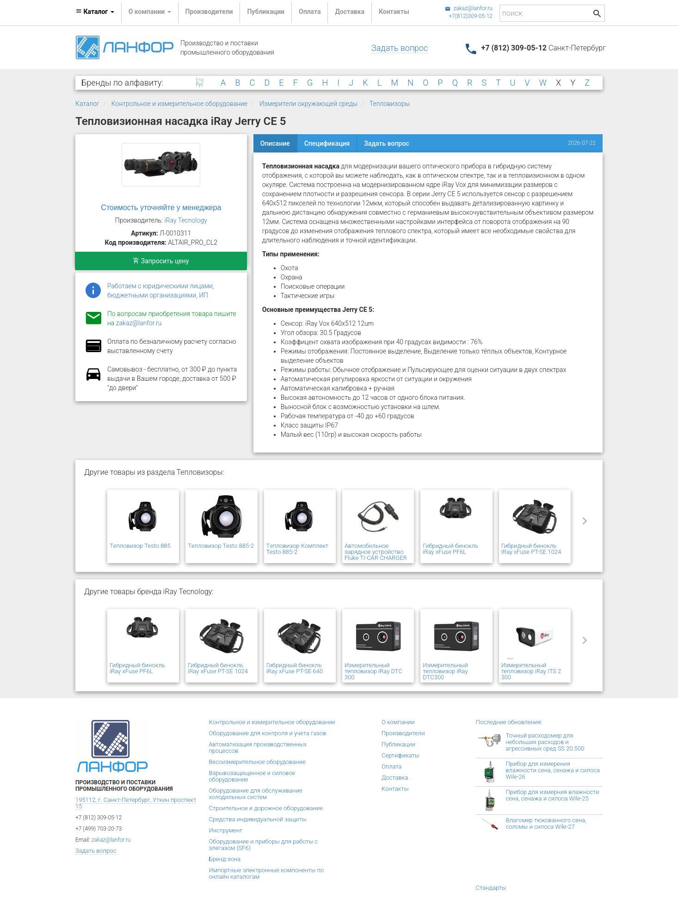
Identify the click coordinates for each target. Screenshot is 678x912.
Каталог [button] (94, 11)
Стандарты (491, 887)
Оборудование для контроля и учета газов (268, 733)
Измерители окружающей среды (308, 103)
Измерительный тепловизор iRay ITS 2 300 (531, 671)
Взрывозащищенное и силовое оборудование (252, 776)
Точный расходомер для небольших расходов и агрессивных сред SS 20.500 (545, 742)
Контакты (394, 11)
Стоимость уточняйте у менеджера (161, 207)
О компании (398, 722)
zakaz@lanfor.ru (469, 8)
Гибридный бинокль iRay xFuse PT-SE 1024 (531, 548)
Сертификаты (400, 755)
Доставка (349, 11)
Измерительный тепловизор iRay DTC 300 (373, 671)
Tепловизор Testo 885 (140, 545)
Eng (199, 80)
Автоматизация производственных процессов (258, 747)
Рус (199, 84)
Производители (209, 11)
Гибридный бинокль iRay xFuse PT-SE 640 (294, 668)
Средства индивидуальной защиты (258, 819)
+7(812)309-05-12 (471, 16)
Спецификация (327, 143)
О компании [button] (150, 11)
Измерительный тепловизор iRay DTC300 (445, 671)
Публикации (265, 11)
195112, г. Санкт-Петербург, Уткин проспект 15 (135, 803)
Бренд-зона (225, 859)
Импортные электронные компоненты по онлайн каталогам (266, 873)
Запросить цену (161, 261)
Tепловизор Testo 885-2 (221, 545)
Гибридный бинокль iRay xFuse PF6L (450, 548)
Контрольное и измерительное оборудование (179, 103)
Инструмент (225, 830)
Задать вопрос (399, 48)
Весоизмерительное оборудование (257, 761)
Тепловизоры (390, 103)
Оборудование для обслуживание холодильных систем (255, 793)
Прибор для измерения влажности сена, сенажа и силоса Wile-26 (553, 770)
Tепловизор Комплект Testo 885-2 (297, 548)
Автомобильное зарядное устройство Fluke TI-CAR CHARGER (376, 551)
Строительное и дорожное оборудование (266, 808)
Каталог (87, 103)
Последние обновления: (509, 722)
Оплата (310, 11)
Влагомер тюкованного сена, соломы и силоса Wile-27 (546, 823)
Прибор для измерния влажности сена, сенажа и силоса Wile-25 (552, 795)
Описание (275, 143)
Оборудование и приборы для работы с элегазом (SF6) (263, 844)
